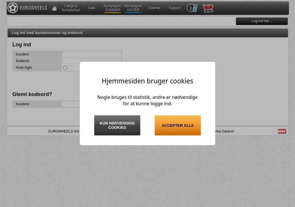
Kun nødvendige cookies (117, 125)
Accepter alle (178, 125)
